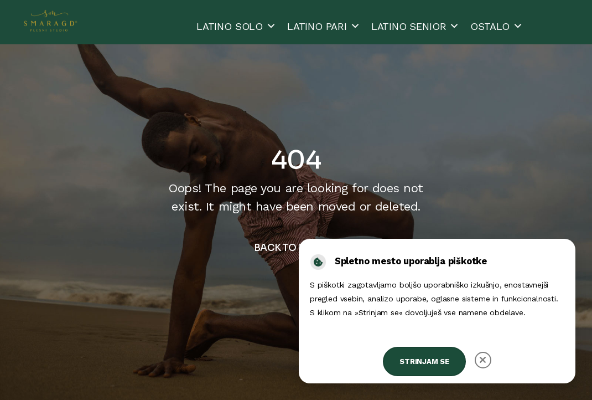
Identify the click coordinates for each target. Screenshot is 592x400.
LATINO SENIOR (415, 26)
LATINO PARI (323, 26)
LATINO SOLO (236, 26)
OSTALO (496, 26)
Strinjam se (424, 361)
